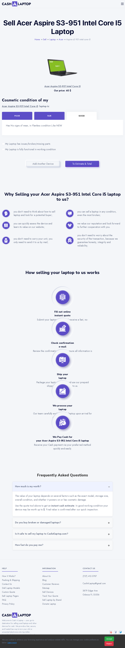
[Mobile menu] (122, 3)
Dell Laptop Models (11, 588)
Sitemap (45, 588)
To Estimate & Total (82, 164)
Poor (17, 116)
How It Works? (9, 576)
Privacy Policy (8, 603)
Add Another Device (43, 164)
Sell (44, 39)
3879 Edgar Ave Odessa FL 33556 (91, 592)
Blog (44, 580)
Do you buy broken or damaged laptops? (38, 522)
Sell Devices (48, 592)
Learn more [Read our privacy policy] (12, 642)
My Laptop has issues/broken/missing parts (62, 144)
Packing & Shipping (11, 580)
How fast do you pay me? (29, 545)
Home (37, 39)
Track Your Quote (50, 595)
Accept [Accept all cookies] (109, 639)
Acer (61, 39)
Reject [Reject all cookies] (109, 644)
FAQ (4, 599)
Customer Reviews (50, 584)
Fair (49, 116)
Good (82, 116)
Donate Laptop (49, 603)
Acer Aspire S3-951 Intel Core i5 (20, 106)
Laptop (52, 39)
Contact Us (7, 584)
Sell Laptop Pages (10, 595)
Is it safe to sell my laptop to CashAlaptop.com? (41, 533)
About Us (46, 576)
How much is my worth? (28, 486)
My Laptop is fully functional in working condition (62, 149)
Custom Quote (8, 592)
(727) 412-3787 (90, 576)
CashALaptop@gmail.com (94, 583)
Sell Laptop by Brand (51, 599)
